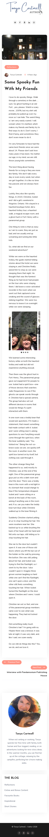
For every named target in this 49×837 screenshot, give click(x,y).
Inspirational (9, 801)
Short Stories (10, 806)
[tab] (21, 352)
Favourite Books (11, 795)
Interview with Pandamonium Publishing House (27, 674)
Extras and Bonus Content (16, 790)
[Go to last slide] (11, 331)
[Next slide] (38, 331)
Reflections (11, 67)
